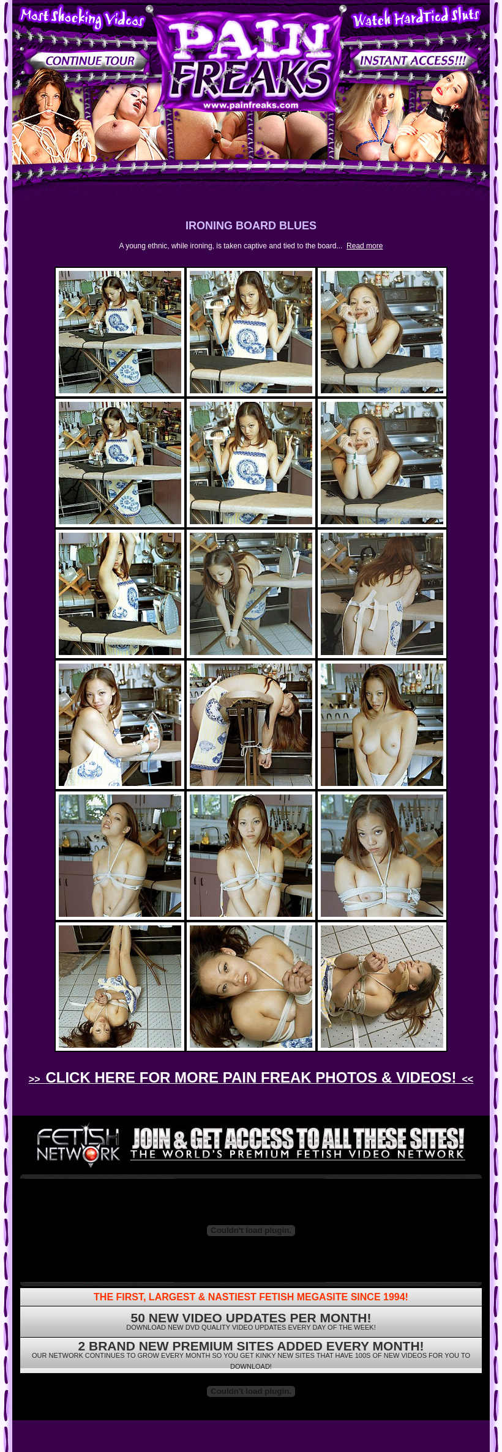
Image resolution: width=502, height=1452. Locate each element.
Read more (365, 246)
